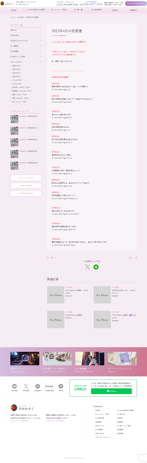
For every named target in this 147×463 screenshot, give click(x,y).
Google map (14, 415)
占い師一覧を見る (26, 184)
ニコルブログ (17, 83)
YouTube (14, 381)
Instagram (38, 381)
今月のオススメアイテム (19, 41)
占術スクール (99, 419)
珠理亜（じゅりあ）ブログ (22, 94)
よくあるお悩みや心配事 (125, 404)
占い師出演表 (99, 411)
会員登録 (120, 427)
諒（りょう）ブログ (20, 105)
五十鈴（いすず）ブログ (21, 90)
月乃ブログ (16, 71)
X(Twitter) (26, 381)
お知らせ (13, 30)
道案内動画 (24, 415)
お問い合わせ (66, 3)
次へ (132, 257)
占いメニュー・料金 (102, 408)
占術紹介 (120, 411)
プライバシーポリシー (102, 431)
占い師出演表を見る (26, 192)
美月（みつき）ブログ (21, 102)
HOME (97, 404)
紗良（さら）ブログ (20, 98)
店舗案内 (120, 415)
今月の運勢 (55, 35)
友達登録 (111, 384)
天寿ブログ (16, 67)
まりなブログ (17, 86)
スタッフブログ (16, 63)
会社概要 (56, 3)
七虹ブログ (16, 79)
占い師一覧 (121, 408)
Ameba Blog (49, 381)
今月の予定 (14, 36)
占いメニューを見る (26, 176)
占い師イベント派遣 (18, 58)
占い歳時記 (14, 47)
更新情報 (98, 415)
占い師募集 (99, 423)
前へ (51, 257)
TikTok (61, 381)
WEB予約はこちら (132, 4)
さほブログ (16, 75)
